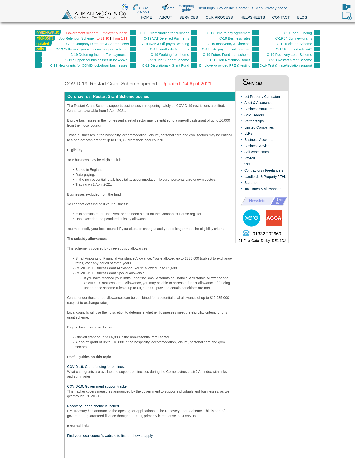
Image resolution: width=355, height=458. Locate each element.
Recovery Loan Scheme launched (93, 406)
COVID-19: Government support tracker (97, 386)
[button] (150, 96)
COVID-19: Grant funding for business (96, 367)
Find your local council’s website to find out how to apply (110, 436)
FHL (283, 177)
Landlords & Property (260, 177)
